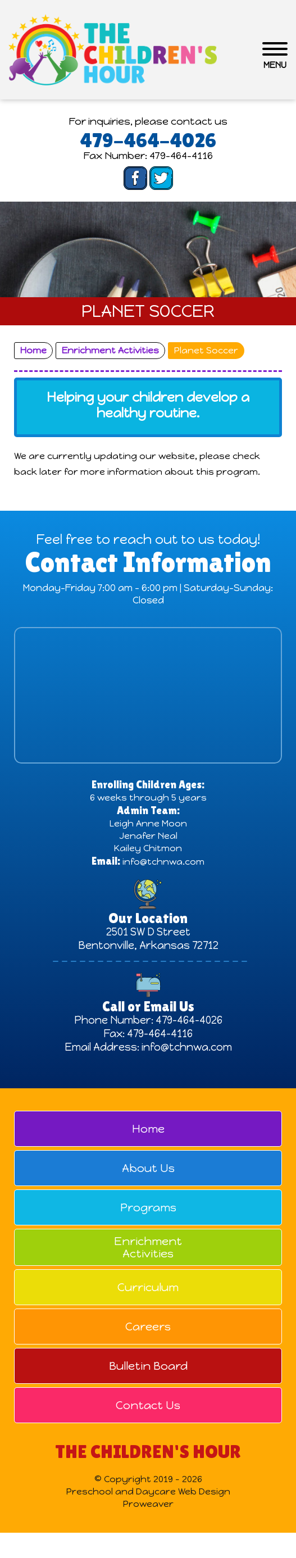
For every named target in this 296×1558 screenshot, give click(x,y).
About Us (148, 1168)
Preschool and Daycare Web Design (148, 1491)
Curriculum (148, 1287)
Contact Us (148, 1405)
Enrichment (148, 1247)
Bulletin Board (148, 1366)
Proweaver (148, 1503)
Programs (148, 1207)
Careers (148, 1326)
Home (148, 1128)
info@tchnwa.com (163, 861)
